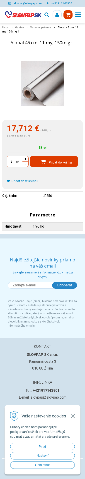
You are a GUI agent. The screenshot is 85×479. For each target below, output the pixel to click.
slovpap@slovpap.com (28, 3)
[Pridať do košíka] (54, 161)
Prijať (42, 446)
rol (17, 161)
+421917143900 (61, 3)
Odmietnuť (42, 465)
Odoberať (64, 285)
